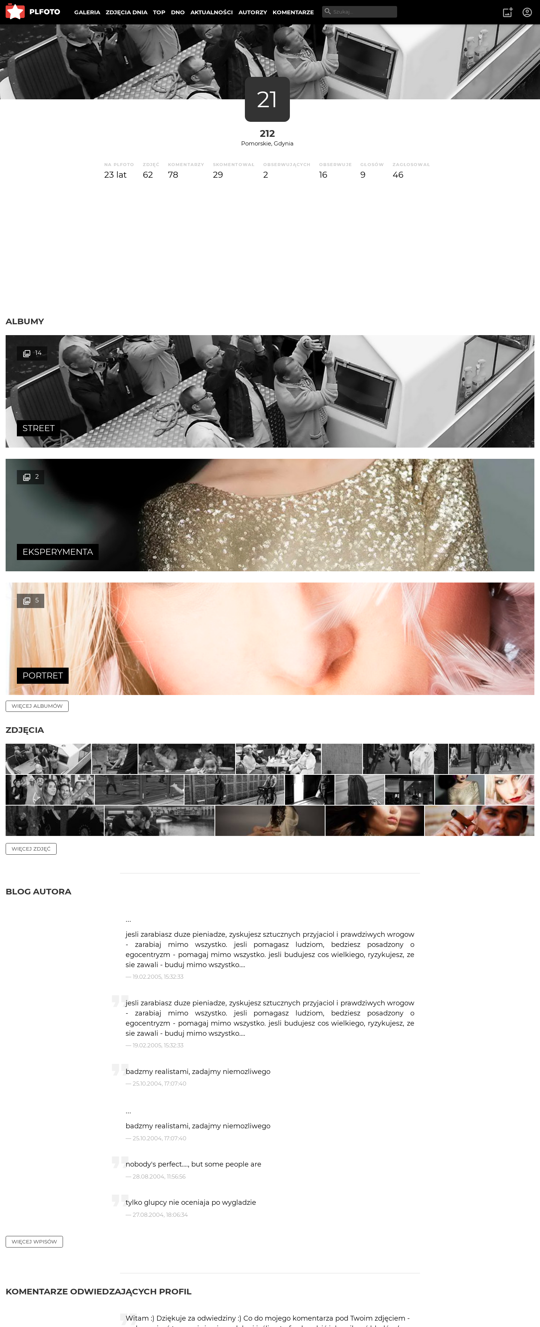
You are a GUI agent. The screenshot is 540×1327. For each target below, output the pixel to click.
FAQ (109, 1296)
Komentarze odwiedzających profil (99, 1121)
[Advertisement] (270, 248)
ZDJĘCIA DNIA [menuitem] (126, 12)
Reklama (140, 1296)
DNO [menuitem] (178, 12)
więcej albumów (37, 458)
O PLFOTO (26, 1296)
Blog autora (38, 722)
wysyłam (393, 1212)
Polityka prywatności (82, 1309)
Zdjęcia (25, 482)
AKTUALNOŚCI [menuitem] (211, 12)
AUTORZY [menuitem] (252, 12)
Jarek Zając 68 (155, 1181)
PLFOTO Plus (72, 1296)
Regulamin (26, 1309)
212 (267, 133)
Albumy (25, 321)
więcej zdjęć (31, 679)
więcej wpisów (34, 1072)
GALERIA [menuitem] (87, 12)
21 (267, 99)
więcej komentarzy (41, 1245)
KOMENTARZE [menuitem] (293, 12)
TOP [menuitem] (159, 12)
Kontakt (176, 1296)
